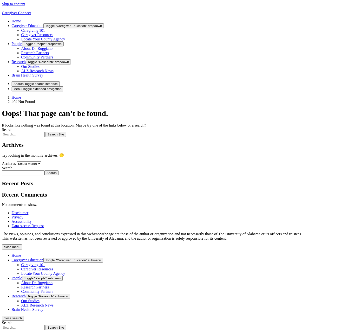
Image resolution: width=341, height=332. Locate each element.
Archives (9, 163)
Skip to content (13, 4)
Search (7, 130)
